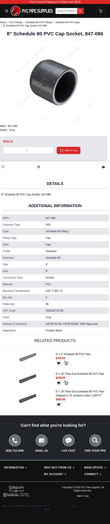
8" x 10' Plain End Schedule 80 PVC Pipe (80, 373)
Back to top (83, 496)
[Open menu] (7, 11)
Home (3, 22)
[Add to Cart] (68, 150)
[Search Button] (80, 11)
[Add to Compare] (39, 167)
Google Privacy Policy (58, 505)
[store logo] (32, 11)
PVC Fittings (15, 22)
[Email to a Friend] (103, 167)
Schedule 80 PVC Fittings (39, 22)
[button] (53, 82)
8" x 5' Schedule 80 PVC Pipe (73, 354)
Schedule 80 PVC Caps (67, 22)
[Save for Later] (3, 167)
